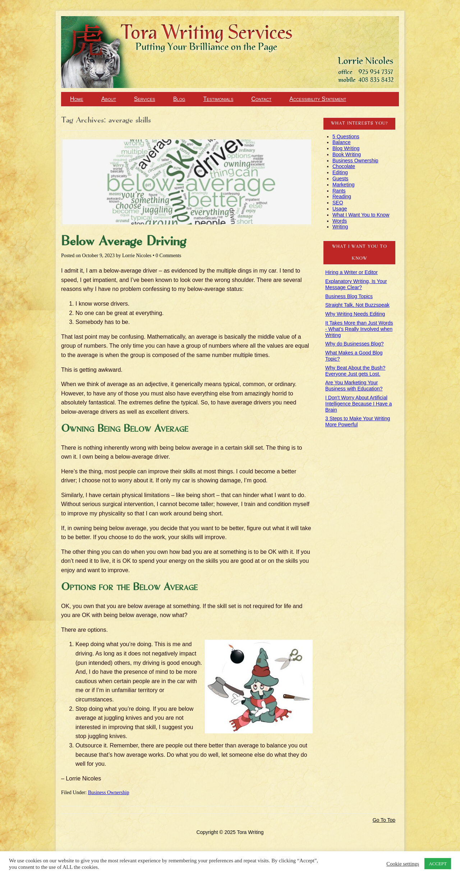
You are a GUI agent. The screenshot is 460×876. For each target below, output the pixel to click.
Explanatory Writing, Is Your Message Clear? (356, 284)
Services (144, 99)
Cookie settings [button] (402, 864)
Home (76, 99)
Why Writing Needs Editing (355, 314)
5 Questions (345, 136)
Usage (339, 209)
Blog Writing (345, 148)
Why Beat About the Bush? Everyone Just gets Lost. (355, 371)
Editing (340, 172)
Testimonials (218, 99)
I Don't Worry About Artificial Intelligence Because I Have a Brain (358, 404)
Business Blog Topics (349, 296)
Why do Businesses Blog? (354, 344)
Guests (340, 178)
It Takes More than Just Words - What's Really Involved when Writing (359, 329)
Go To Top (384, 819)
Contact (261, 99)
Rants (339, 191)
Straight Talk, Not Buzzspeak (357, 305)
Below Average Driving (123, 242)
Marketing (343, 184)
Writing (340, 227)
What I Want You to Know (360, 215)
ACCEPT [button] (438, 863)
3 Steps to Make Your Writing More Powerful (357, 421)
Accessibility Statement (317, 99)
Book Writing (346, 154)
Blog (179, 99)
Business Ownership (108, 792)
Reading (341, 196)
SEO (337, 202)
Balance (341, 142)
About (108, 99)
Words (339, 221)
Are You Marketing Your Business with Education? (354, 385)
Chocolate (343, 166)
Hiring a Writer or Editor (351, 272)
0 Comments (168, 255)
